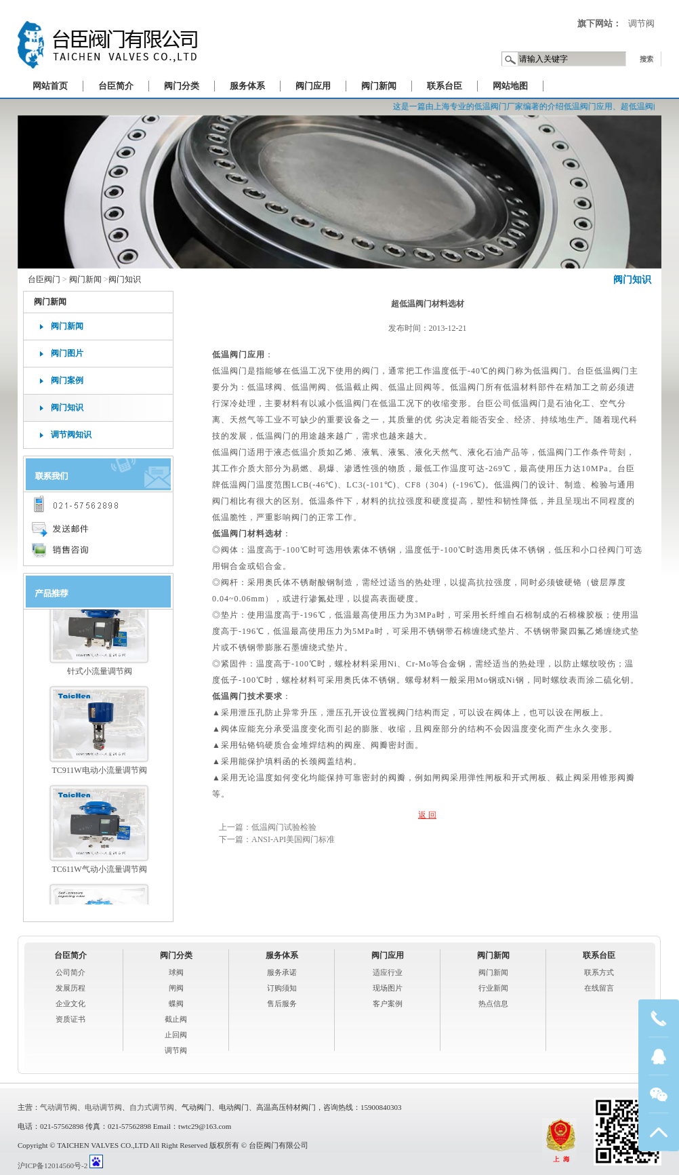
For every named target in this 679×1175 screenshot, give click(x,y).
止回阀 (176, 1035)
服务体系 (247, 86)
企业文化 (70, 1003)
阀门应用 (313, 86)
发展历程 (70, 988)
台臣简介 (115, 86)
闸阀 (176, 988)
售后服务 (282, 1003)
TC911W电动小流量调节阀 (99, 776)
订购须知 (282, 988)
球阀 (176, 972)
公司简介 (70, 972)
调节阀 (641, 23)
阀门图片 (67, 353)
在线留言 (599, 988)
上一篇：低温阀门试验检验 (267, 827)
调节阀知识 (71, 434)
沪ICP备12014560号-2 (52, 1165)
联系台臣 (444, 86)
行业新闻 (493, 988)
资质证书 (70, 1019)
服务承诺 (282, 972)
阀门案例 (67, 380)
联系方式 (599, 972)
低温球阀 (265, 387)
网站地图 (510, 86)
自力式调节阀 (151, 1107)
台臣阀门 (44, 279)
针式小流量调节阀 (99, 677)
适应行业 (388, 972)
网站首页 (50, 86)
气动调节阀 (58, 1107)
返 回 (427, 815)
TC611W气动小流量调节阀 (99, 875)
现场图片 (388, 988)
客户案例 (388, 1003)
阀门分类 (181, 86)
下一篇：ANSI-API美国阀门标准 (277, 839)
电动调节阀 (103, 1107)
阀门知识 (632, 280)
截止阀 (176, 1019)
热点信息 (493, 1003)
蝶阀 (176, 1003)
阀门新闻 (378, 86)
